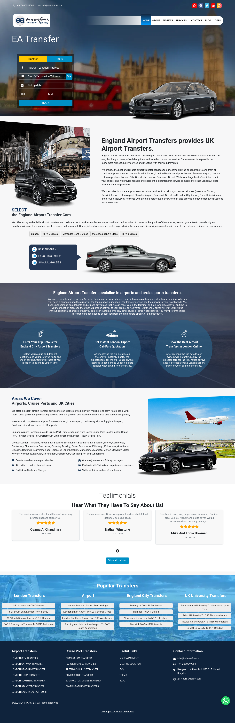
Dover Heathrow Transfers (82, 686)
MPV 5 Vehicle (51, 233)
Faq (121, 669)
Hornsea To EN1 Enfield (146, 611)
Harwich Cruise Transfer (81, 664)
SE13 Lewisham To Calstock (28, 605)
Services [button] (181, 20)
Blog (208, 20)
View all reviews (117, 560)
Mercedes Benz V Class (105, 233)
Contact (196, 20)
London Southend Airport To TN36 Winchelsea (87, 618)
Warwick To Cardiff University (146, 624)
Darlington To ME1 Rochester (146, 605)
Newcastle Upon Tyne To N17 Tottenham (146, 618)
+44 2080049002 (23, 5)
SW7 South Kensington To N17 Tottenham (28, 618)
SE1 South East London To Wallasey (28, 611)
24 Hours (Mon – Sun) (189, 678)
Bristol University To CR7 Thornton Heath (205, 615)
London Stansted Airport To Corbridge (87, 605)
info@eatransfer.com (50, 5)
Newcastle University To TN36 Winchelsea (205, 621)
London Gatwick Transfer (27, 664)
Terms (123, 675)
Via (69, 76)
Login (217, 20)
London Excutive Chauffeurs (29, 692)
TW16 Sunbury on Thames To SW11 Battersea (29, 624)
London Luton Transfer (26, 675)
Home (146, 20)
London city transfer (25, 658)
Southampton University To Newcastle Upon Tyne (205, 607)
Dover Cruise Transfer (79, 675)
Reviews (168, 20)
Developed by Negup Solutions (117, 711)
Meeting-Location (130, 664)
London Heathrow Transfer (28, 669)
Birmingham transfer (79, 658)
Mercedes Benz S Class (75, 233)
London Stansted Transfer (28, 686)
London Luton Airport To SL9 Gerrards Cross (87, 611)
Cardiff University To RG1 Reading (205, 628)
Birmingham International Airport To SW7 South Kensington (87, 626)
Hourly (59, 58)
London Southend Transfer (28, 680)
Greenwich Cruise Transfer (82, 669)
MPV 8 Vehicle (130, 233)
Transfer (33, 58)
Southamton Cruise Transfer (83, 680)
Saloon (35, 233)
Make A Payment (129, 658)
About (156, 20)
